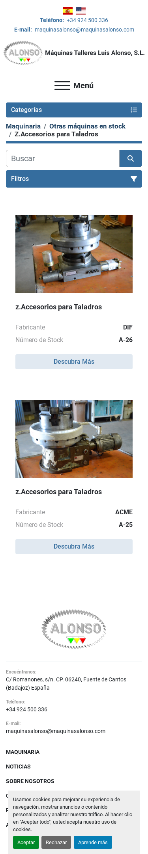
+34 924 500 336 (87, 20)
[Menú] (62, 85)
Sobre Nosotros (30, 781)
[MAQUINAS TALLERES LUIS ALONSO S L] (74, 628)
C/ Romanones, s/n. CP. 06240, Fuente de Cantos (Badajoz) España (66, 683)
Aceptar (26, 842)
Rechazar (56, 842)
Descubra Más (74, 361)
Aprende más (93, 842)
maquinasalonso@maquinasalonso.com (84, 29)
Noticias (18, 766)
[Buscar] (63, 158)
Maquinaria (22, 752)
